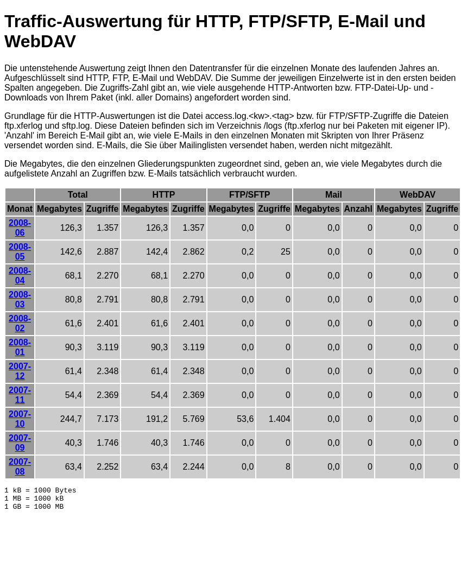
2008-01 (20, 347)
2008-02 (20, 323)
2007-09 (20, 442)
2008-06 (20, 227)
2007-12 (20, 371)
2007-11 (20, 395)
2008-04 (20, 275)
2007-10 (20, 418)
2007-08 (20, 466)
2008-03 (20, 299)
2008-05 (20, 251)
